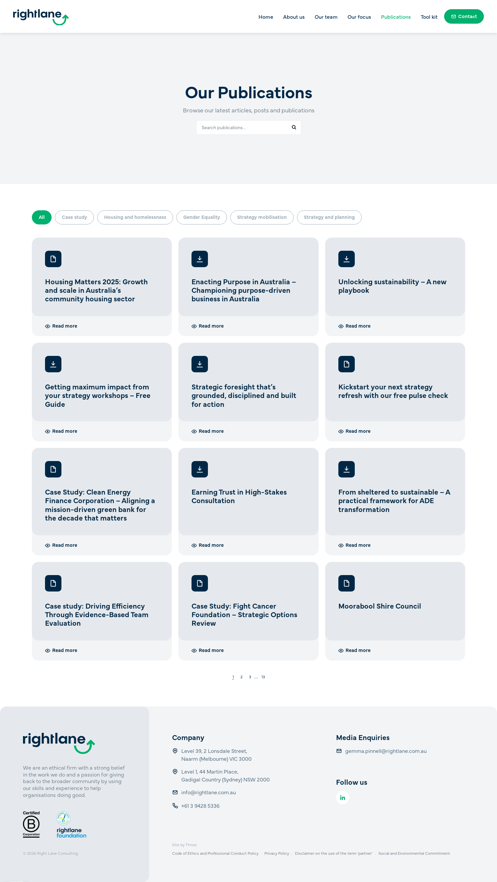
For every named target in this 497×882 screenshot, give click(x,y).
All (42, 216)
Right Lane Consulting (57, 853)
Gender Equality (201, 216)
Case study (74, 216)
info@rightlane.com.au (209, 792)
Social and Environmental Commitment (414, 853)
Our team (326, 16)
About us (294, 16)
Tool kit (429, 16)
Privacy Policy (276, 853)
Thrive (191, 844)
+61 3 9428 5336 (201, 805)
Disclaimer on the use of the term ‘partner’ (334, 853)
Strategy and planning (329, 216)
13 (263, 676)
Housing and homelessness (135, 216)
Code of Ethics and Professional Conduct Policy (215, 853)
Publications (396, 16)
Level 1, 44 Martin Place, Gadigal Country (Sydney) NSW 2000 (225, 775)
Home (266, 16)
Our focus (359, 16)
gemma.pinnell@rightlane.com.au (386, 750)
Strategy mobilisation (262, 216)
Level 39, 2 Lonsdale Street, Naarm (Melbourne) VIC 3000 (216, 754)
